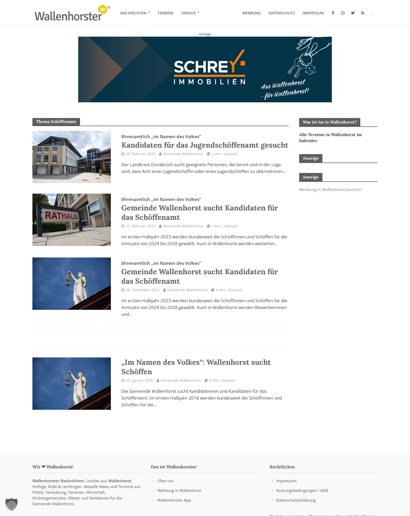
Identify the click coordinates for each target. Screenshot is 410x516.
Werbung (251, 12)
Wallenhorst (119, 480)
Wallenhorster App (174, 500)
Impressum (313, 12)
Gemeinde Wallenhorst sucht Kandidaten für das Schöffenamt (199, 209)
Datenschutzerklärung (296, 500)
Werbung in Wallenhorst (179, 490)
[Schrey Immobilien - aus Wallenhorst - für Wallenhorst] (205, 69)
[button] (11, 504)
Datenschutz (282, 12)
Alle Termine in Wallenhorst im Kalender (330, 137)
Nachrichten (133, 12)
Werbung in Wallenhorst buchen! (330, 189)
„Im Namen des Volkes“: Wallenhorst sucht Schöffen (196, 366)
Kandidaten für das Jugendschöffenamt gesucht (204, 141)
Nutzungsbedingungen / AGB (302, 490)
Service (188, 12)
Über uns (165, 480)
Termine (166, 12)
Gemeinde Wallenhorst (183, 153)
